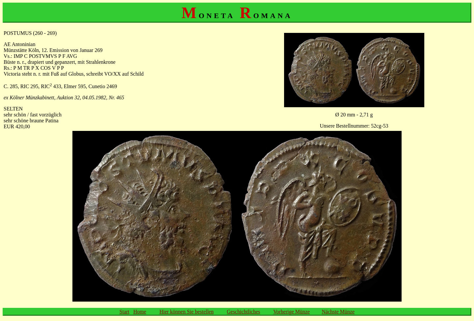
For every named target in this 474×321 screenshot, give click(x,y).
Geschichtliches (243, 311)
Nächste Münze (338, 311)
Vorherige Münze (291, 311)
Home (139, 311)
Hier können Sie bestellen (186, 311)
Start (124, 311)
